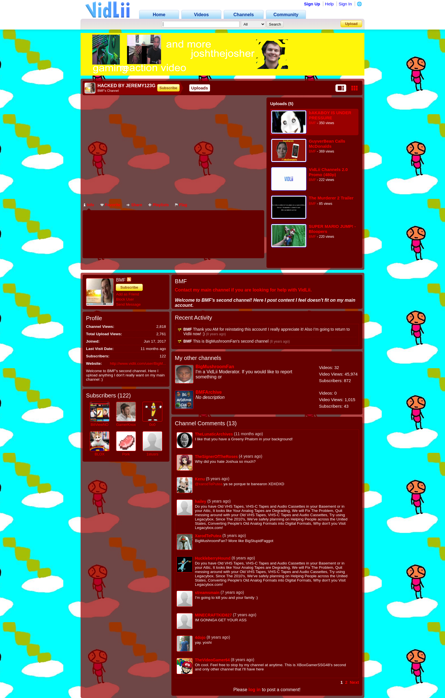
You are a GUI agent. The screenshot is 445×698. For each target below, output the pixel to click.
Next (354, 682)
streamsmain (207, 592)
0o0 (152, 424)
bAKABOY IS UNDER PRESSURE (330, 115)
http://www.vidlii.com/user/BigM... (138, 363)
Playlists (158, 205)
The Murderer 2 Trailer (331, 197)
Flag (181, 205)
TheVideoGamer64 (212, 660)
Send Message (128, 304)
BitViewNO (100, 424)
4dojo (200, 637)
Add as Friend (127, 294)
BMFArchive (209, 392)
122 (124, 395)
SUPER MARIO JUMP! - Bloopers (332, 229)
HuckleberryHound (212, 558)
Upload (351, 24)
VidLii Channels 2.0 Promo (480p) (328, 172)
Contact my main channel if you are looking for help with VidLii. (243, 289)
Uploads (199, 88)
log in (255, 689)
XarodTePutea (208, 536)
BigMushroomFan (215, 366)
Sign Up (312, 3)
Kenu (200, 479)
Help (329, 3)
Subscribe (168, 88)
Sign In (345, 3)
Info (89, 205)
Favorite (110, 205)
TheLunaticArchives (214, 434)
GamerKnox (126, 424)
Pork (126, 454)
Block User (125, 299)
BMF (312, 123)
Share (134, 205)
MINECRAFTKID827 (213, 615)
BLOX (99, 454)
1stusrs (152, 454)
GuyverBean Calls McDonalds (327, 144)
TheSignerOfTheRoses (216, 456)
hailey (200, 501)
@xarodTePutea (208, 484)
